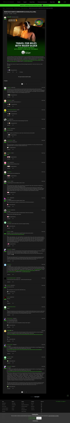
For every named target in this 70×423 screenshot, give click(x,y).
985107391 (9, 264)
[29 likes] (12, 70)
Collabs (13, 409)
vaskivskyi (9, 87)
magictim (8, 181)
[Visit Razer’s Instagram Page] (41, 405)
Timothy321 (9, 171)
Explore (13, 401)
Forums (18, 2)
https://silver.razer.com (13, 61)
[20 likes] (12, 95)
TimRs (8, 162)
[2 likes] (11, 147)
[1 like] (11, 204)
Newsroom (32, 406)
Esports (13, 408)
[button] (65, 2)
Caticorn (8, 330)
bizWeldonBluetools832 (11, 306)
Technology (13, 403)
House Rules (32, 2)
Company (32, 401)
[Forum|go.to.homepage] (8, 2)
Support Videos (23, 411)
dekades (8, 17)
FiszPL (8, 197)
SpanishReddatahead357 (11, 277)
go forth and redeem (38, 269)
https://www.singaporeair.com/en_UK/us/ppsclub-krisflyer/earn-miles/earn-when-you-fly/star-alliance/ (25, 334)
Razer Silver (52, 2)
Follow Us (42, 401)
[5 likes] (12, 166)
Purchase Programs (5, 408)
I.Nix (8, 119)
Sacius (8, 297)
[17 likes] (12, 104)
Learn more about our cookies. (53, 415)
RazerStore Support (24, 406)
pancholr (8, 285)
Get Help (22, 403)
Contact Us (32, 409)
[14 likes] (12, 123)
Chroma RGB (14, 404)
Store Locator (4, 406)
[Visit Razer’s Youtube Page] (41, 409)
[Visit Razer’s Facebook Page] (41, 403)
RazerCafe (3, 404)
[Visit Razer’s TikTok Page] (41, 411)
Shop (3, 401)
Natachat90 (9, 249)
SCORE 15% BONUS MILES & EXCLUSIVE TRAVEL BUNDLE (31, 60)
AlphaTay (8, 231)
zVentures (32, 408)
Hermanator (9, 100)
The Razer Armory (17, 8)
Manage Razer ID (24, 409)
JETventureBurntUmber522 (11, 109)
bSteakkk (8, 356)
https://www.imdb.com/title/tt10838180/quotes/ (15, 234)
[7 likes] (12, 134)
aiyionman (9, 152)
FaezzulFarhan (9, 140)
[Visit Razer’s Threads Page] (41, 406)
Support (24, 2)
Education (3, 411)
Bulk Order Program (5, 409)
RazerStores (4, 403)
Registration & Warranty (25, 404)
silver (8, 67)
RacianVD (8, 209)
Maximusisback (10, 318)
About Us (32, 403)
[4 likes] (12, 157)
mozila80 (8, 128)
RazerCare (23, 408)
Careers (32, 404)
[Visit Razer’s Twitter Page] (41, 408)
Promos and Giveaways (42, 2)
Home (4, 8)
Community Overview (9, 8)
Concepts (13, 406)
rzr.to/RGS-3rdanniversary (27, 61)
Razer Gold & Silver (24, 8)
